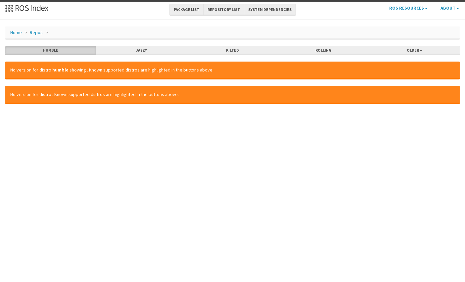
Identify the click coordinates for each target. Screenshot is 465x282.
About (450, 8)
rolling (323, 50)
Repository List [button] (224, 9)
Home (16, 32)
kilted (232, 50)
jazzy (141, 50)
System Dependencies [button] (270, 9)
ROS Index (26, 7)
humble (50, 50)
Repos (36, 32)
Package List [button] (186, 9)
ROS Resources (408, 8)
